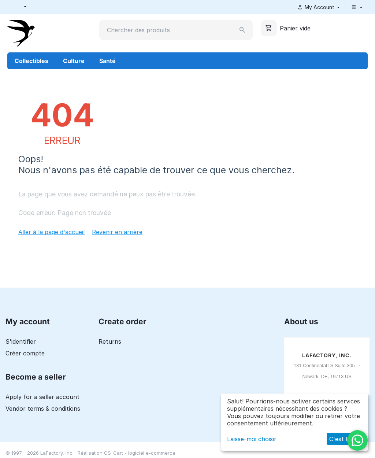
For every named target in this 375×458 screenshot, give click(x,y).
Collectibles (31, 60)
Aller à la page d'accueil (51, 232)
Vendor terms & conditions (42, 408)
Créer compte (25, 353)
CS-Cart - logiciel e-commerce (139, 453)
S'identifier (20, 341)
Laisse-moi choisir (251, 439)
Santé (107, 60)
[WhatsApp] (357, 440)
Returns (110, 341)
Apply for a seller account (42, 396)
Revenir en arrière (117, 232)
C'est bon (343, 439)
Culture (74, 60)
